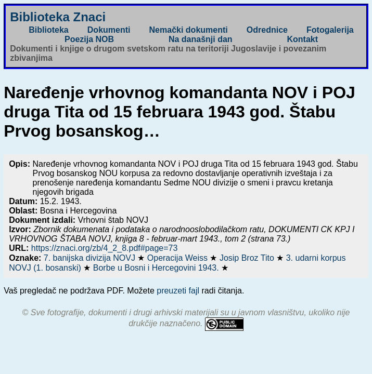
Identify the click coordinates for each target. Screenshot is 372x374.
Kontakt (302, 39)
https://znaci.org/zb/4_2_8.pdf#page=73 (104, 248)
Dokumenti (109, 29)
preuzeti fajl (178, 290)
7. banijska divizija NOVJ (91, 257)
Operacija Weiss (178, 257)
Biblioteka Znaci (58, 17)
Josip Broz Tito (248, 257)
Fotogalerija (330, 29)
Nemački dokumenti (188, 29)
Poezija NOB (89, 39)
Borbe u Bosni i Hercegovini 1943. (157, 267)
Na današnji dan (201, 39)
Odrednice (267, 29)
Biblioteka (48, 29)
